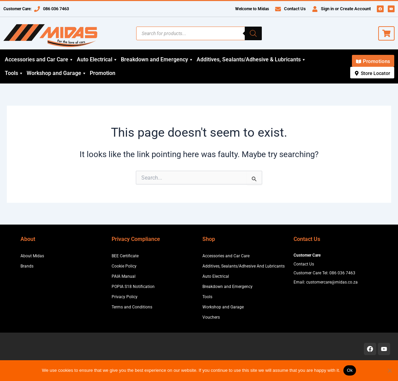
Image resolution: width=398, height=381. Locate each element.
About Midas (32, 256)
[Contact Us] (278, 9)
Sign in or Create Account (346, 8)
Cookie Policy (124, 266)
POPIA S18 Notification (133, 286)
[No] (389, 370)
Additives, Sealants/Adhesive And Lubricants (243, 266)
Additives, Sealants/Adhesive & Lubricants (251, 59)
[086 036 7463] (37, 9)
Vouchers (211, 317)
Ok (350, 370)
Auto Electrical (97, 59)
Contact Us (295, 8)
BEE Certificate (125, 256)
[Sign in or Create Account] (315, 9)
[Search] (253, 33)
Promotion (102, 73)
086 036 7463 (56, 8)
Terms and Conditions (132, 307)
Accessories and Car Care (39, 59)
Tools (14, 73)
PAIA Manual (124, 276)
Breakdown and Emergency (157, 59)
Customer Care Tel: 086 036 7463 (324, 273)
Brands (26, 266)
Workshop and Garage (57, 73)
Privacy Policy (125, 296)
